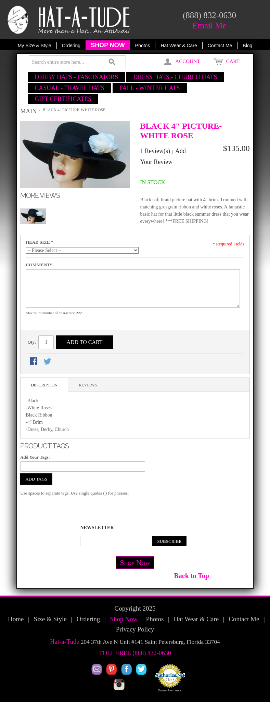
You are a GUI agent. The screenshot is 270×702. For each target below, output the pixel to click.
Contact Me (220, 45)
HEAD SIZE (38, 242)
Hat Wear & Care (178, 45)
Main (28, 111)
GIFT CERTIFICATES (63, 98)
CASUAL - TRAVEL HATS (69, 88)
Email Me (209, 25)
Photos (142, 45)
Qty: (31, 342)
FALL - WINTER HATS (149, 88)
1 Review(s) (155, 151)
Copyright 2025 (135, 608)
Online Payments (169, 690)
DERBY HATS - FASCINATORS (76, 77)
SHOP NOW (108, 45)
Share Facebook (34, 361)
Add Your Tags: (35, 457)
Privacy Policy (135, 629)
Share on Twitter (47, 361)
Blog (247, 45)
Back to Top (191, 575)
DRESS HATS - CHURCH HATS (175, 77)
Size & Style (50, 619)
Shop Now (135, 562)
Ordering (71, 45)
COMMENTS (39, 264)
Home (16, 619)
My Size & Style (34, 45)
